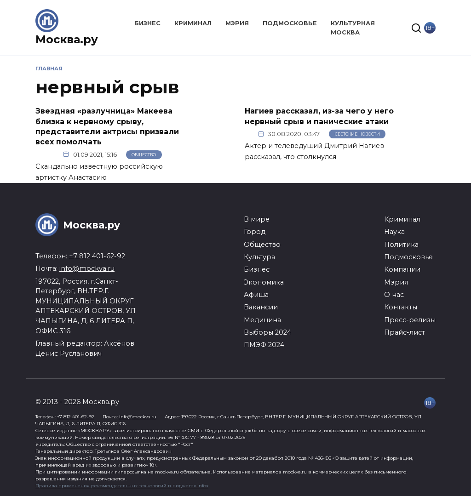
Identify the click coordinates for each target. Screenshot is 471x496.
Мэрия (237, 23)
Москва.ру (66, 39)
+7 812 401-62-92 (97, 256)
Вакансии (261, 307)
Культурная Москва (353, 27)
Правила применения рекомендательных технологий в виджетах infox (121, 486)
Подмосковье (290, 23)
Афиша (256, 295)
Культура (259, 257)
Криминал (193, 23)
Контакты (400, 307)
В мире (257, 219)
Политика (401, 244)
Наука (394, 232)
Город (254, 232)
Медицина (262, 320)
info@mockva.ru (87, 268)
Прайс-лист (404, 332)
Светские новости (357, 134)
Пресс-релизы (410, 320)
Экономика (264, 282)
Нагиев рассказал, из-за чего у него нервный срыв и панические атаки (319, 116)
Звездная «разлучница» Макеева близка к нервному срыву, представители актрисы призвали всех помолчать (107, 126)
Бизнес (147, 23)
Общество (144, 154)
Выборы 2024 (267, 332)
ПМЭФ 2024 (264, 345)
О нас (394, 295)
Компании (402, 269)
